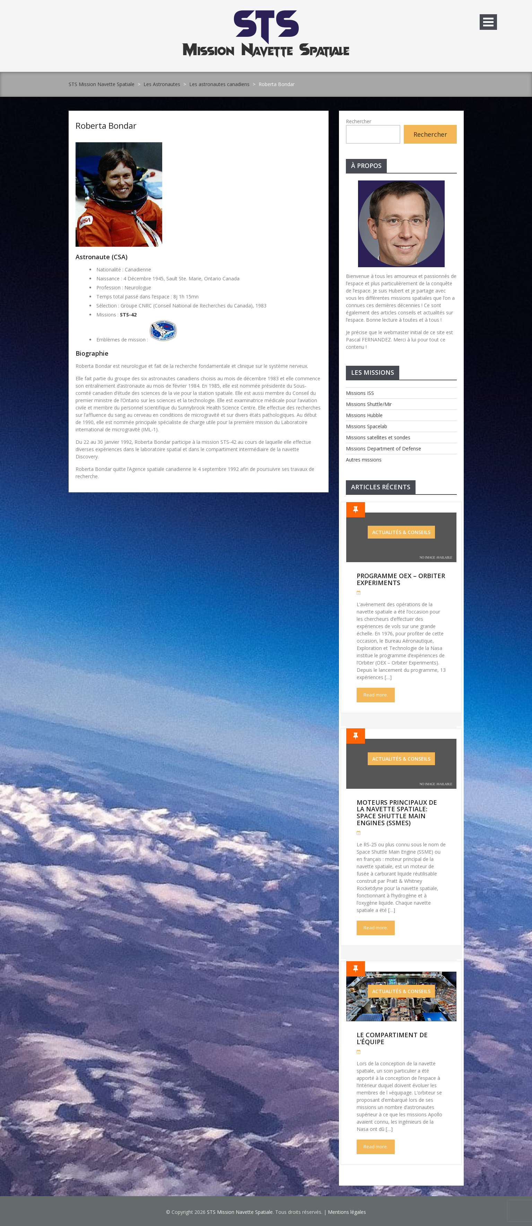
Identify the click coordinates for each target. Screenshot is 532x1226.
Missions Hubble (364, 415)
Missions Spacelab (366, 426)
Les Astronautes (161, 84)
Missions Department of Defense (383, 448)
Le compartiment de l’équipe (392, 1038)
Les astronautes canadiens (219, 84)
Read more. (376, 695)
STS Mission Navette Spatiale (101, 84)
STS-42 (128, 314)
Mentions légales (347, 1212)
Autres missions (364, 459)
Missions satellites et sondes (378, 437)
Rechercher (358, 121)
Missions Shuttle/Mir (369, 404)
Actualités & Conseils (401, 532)
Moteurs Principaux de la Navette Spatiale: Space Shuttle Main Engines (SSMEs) (397, 812)
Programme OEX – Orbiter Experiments (401, 579)
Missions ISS (360, 393)
